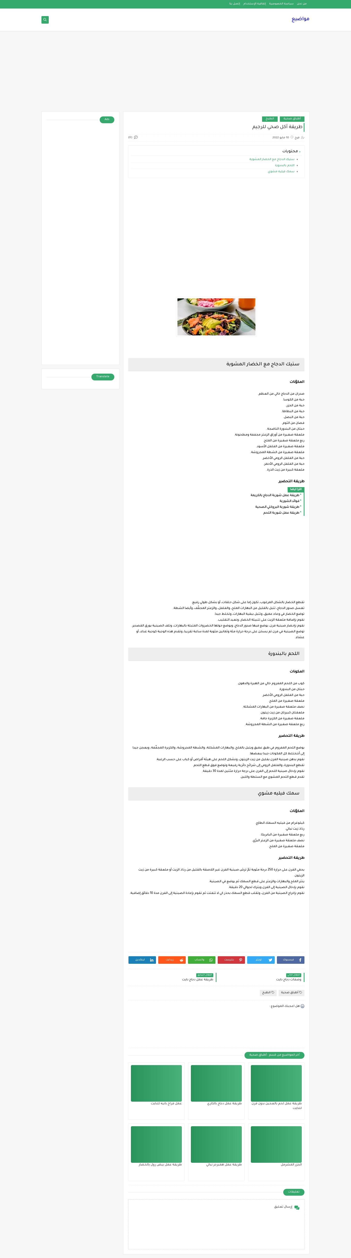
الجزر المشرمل (291, 1165)
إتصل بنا (234, 3)
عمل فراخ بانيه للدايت (166, 1104)
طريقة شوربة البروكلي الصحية (277, 507)
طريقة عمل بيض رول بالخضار (160, 1165)
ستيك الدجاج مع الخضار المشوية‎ (271, 159)
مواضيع (301, 19)
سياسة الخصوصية (281, 3)
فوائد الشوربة (289, 501)
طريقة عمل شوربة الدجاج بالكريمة (275, 495)
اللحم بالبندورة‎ (284, 165)
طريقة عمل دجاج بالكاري (224, 1104)
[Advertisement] (175, 73)
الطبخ (270, 119)
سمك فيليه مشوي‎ (281, 171)
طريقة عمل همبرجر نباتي (224, 1165)
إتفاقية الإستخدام (254, 3)
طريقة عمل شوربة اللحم (281, 513)
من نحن (302, 3)
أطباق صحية (292, 119)
